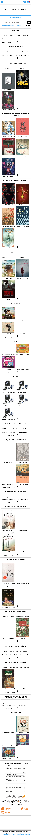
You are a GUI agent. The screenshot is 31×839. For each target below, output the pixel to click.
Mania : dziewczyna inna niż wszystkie (13, 788)
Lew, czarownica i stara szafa (11, 767)
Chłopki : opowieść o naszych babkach (13, 777)
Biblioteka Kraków (15, 17)
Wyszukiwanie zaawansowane (8, 25)
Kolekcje (19, 25)
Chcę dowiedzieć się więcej (8, 834)
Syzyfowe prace (9, 791)
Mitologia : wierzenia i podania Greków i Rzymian (15, 768)
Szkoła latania (8, 772)
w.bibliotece (15, 801)
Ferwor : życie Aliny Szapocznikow (12, 790)
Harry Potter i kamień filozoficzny (12, 771)
